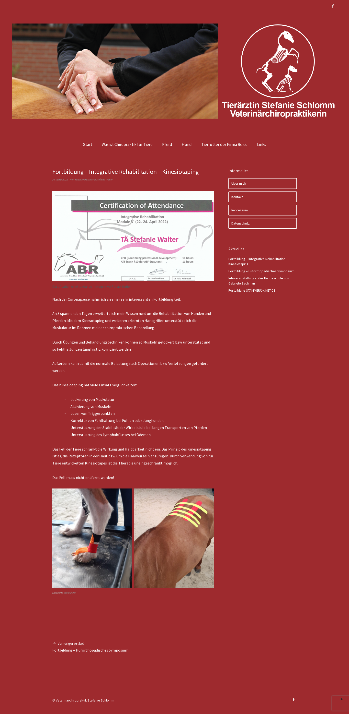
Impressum (239, 210)
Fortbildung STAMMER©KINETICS (251, 290)
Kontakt (237, 197)
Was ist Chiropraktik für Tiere (127, 144)
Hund (187, 144)
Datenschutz (240, 223)
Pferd (167, 144)
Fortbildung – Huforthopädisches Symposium (90, 647)
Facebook (333, 6)
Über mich (238, 183)
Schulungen (70, 592)
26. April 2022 (60, 179)
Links (261, 144)
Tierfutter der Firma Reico (224, 144)
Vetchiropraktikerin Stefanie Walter (94, 179)
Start (87, 144)
